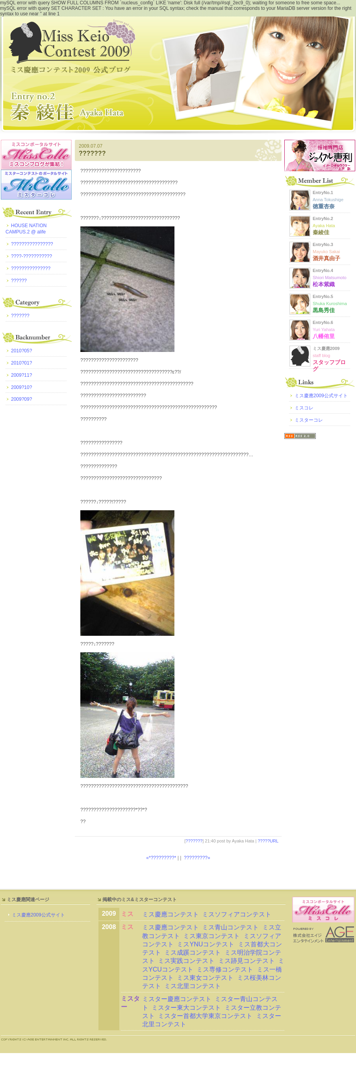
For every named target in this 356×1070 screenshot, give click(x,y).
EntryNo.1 (328, 199)
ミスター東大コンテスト (186, 1007)
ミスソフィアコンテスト (236, 914)
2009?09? (21, 399)
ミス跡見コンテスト (246, 960)
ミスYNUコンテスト (205, 944)
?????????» (197, 858)
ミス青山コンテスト (230, 927)
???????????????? (32, 244)
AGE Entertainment (323, 934)
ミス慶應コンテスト (170, 914)
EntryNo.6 (324, 329)
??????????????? (30, 268)
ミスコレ (304, 408)
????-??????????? (31, 256)
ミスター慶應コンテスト (176, 999)
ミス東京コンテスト (211, 936)
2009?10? (21, 387)
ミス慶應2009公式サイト (321, 395)
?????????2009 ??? (178, 75)
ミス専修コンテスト (225, 969)
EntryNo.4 (330, 277)
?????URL (268, 841)
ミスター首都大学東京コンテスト (205, 1016)
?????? (19, 280)
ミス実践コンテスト (186, 960)
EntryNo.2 (324, 225)
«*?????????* (161, 858)
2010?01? (21, 363)
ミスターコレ (309, 420)
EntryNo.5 (330, 303)
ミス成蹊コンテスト (192, 952)
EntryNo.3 (326, 251)
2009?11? (21, 375)
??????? (92, 153)
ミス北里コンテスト (192, 986)
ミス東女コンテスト (205, 977)
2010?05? (21, 351)
